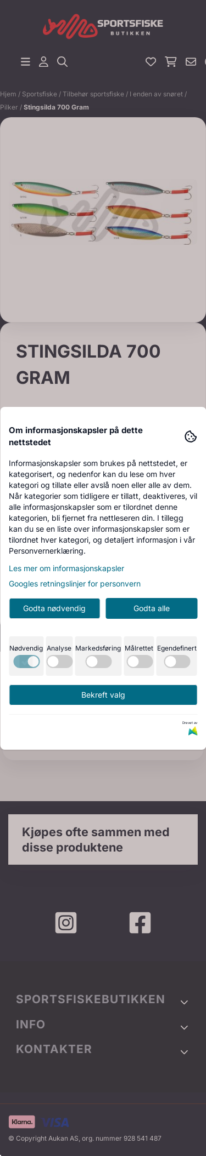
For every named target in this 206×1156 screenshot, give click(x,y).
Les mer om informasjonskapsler (66, 568)
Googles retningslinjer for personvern (75, 583)
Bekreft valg (103, 694)
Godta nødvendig (54, 608)
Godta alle (151, 608)
